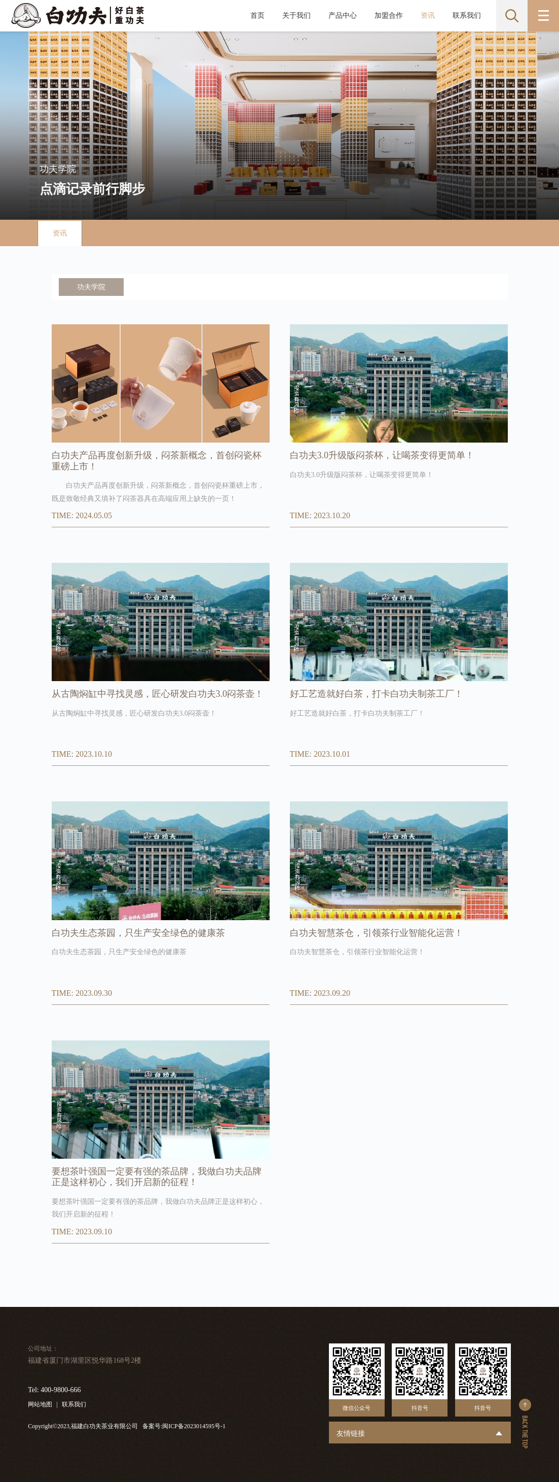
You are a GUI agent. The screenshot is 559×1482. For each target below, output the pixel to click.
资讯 (428, 15)
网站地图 (40, 1404)
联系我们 (467, 15)
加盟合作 (389, 15)
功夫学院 (91, 287)
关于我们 (296, 15)
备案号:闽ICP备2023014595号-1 (184, 1426)
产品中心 (342, 15)
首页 (257, 15)
